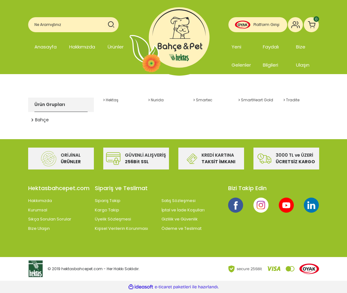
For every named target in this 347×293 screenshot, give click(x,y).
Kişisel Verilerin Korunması (121, 228)
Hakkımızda (82, 46)
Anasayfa (45, 46)
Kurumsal (37, 210)
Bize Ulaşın (302, 55)
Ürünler (116, 46)
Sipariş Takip (107, 201)
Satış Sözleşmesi (178, 201)
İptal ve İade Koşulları (183, 210)
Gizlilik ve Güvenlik (179, 219)
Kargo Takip (107, 210)
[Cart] (311, 24)
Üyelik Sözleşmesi (113, 219)
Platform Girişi (266, 24)
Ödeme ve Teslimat (181, 228)
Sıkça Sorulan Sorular (49, 219)
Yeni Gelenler (241, 55)
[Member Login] (295, 24)
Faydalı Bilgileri (271, 55)
